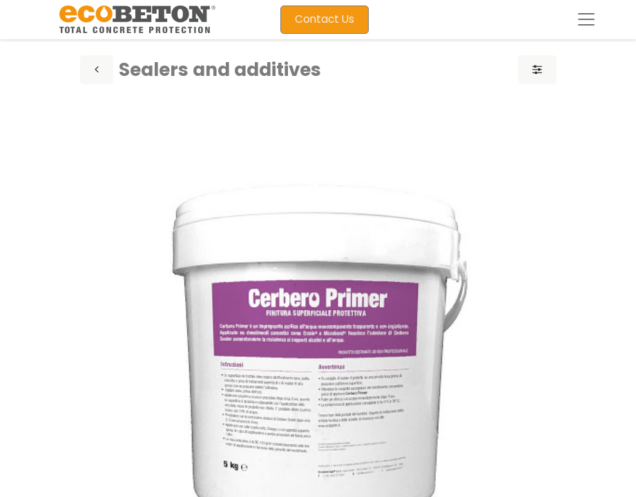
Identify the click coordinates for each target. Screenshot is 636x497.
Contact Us (324, 19)
